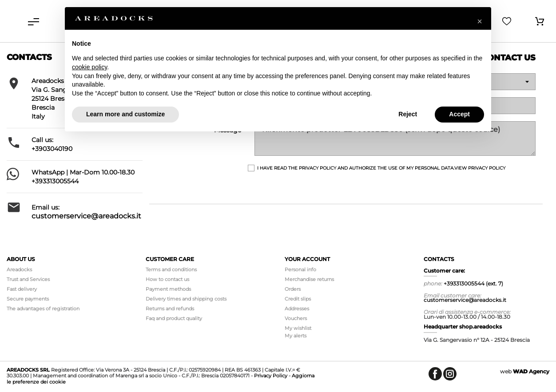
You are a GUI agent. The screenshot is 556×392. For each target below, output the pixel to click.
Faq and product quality (174, 318)
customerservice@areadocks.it (86, 216)
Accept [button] (459, 114)
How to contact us (167, 279)
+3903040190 (52, 149)
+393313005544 (55, 181)
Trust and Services (28, 279)
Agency (531, 371)
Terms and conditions (171, 269)
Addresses (297, 308)
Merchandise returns (309, 279)
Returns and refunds (170, 308)
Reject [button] (407, 114)
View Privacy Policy (479, 168)
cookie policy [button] (89, 67)
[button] (480, 21)
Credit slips (298, 299)
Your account (307, 259)
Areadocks (19, 269)
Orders (293, 289)
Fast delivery (22, 289)
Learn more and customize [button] (125, 114)
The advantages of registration (43, 308)
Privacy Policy (270, 375)
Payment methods (168, 289)
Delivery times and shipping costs (186, 299)
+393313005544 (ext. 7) (473, 283)
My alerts (295, 336)
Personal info (300, 269)
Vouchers (296, 318)
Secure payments (28, 299)
